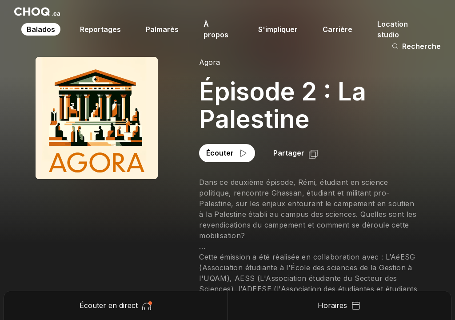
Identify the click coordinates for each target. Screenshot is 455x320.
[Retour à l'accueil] (37, 11)
